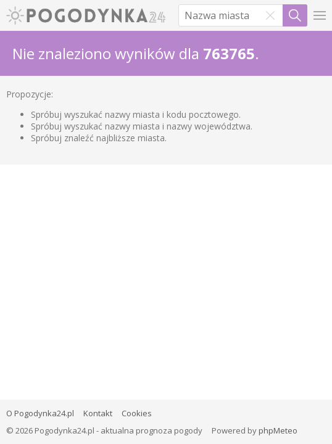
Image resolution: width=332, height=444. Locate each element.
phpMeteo (278, 430)
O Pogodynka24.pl (40, 413)
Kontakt (97, 413)
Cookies (137, 413)
